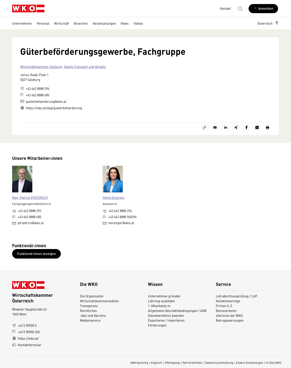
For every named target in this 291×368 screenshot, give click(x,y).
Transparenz (89, 305)
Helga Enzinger (113, 197)
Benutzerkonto (226, 310)
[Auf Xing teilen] (236, 127)
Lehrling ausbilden (161, 301)
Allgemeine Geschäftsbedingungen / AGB (177, 310)
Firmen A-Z (224, 305)
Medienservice (90, 320)
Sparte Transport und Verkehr (85, 66)
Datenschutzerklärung (219, 362)
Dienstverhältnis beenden (166, 315)
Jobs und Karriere (93, 315)
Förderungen (157, 325)
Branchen (81, 23)
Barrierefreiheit (192, 362)
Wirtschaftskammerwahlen (99, 301)
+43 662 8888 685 (34, 95)
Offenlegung (172, 362)
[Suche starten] (240, 8)
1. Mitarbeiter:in (159, 305)
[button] (268, 23)
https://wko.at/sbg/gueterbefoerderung (51, 108)
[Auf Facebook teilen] (246, 127)
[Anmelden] (263, 8)
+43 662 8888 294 (34, 88)
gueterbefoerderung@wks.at (43, 101)
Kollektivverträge (228, 301)
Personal (43, 23)
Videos (138, 23)
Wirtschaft (61, 23)
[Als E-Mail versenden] (215, 127)
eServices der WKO (229, 315)
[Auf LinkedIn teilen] (225, 127)
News (125, 23)
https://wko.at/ (25, 338)
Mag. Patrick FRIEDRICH (30, 197)
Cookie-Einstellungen (249, 362)
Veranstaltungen (104, 23)
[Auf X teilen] (257, 127)
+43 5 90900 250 (26, 332)
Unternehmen (22, 23)
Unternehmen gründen (164, 296)
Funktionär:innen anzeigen (36, 253)
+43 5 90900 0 (24, 325)
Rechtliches (88, 310)
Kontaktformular (26, 345)
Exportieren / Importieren (166, 320)
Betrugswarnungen (230, 320)
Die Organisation (91, 296)
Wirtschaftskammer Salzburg (41, 66)
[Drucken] (267, 127)
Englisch (156, 362)
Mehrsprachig (139, 362)
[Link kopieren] (204, 127)
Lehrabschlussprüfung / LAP (236, 296)
